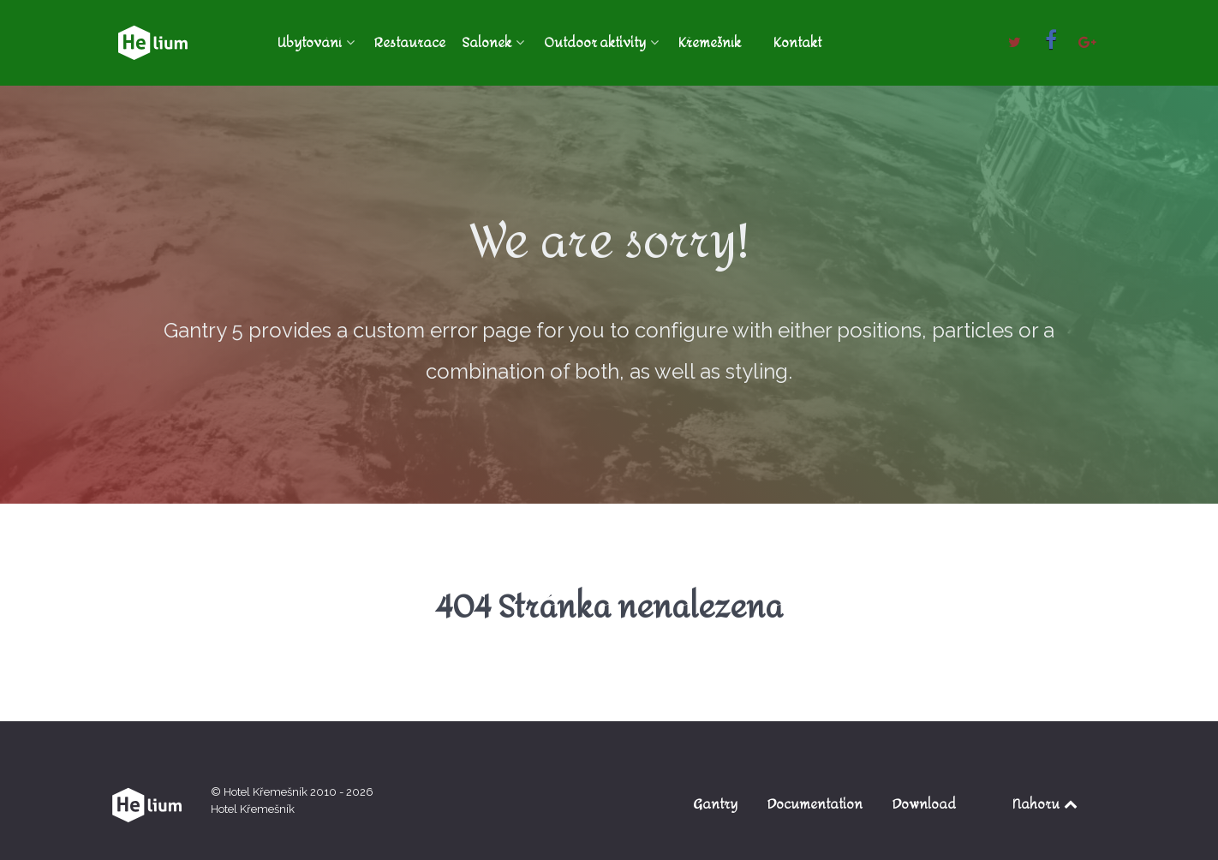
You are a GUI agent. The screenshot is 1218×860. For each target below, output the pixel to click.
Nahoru (1046, 804)
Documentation (815, 804)
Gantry (715, 804)
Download (924, 804)
